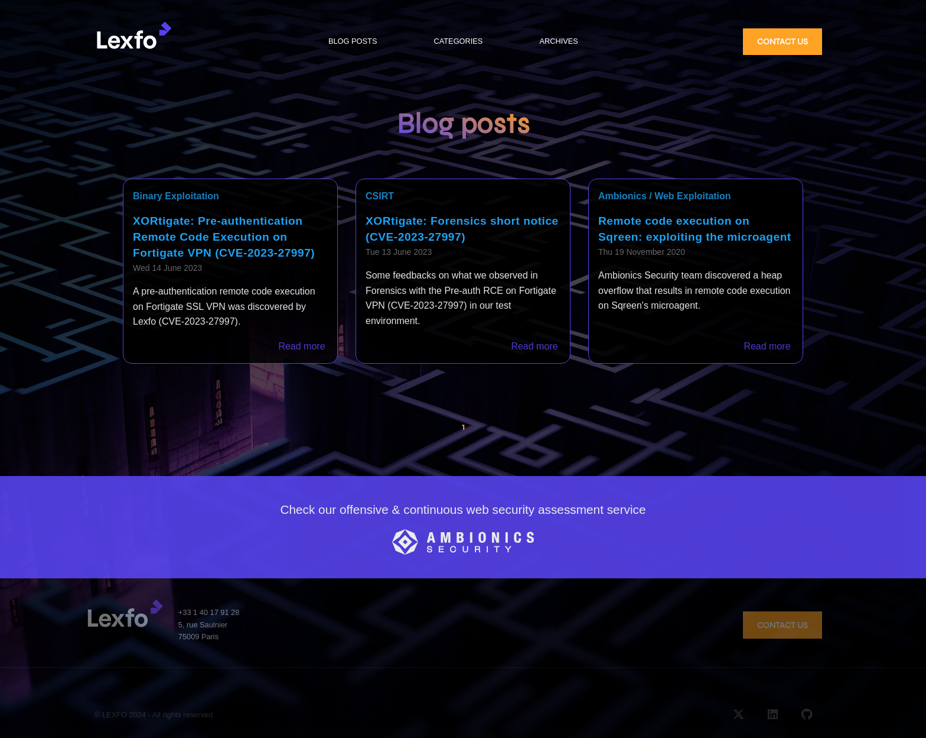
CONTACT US (782, 42)
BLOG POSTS (352, 41)
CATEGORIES (457, 41)
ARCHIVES (558, 41)
